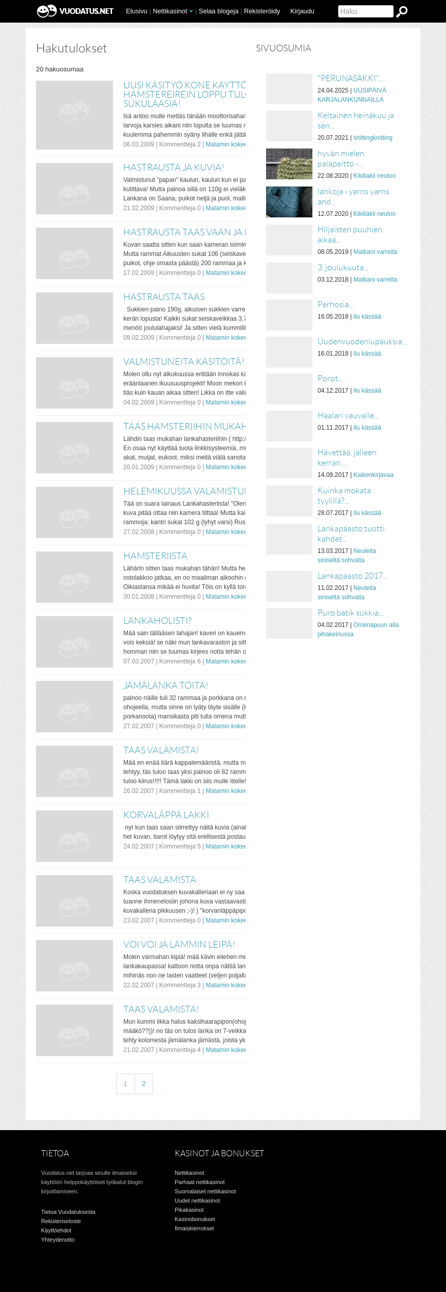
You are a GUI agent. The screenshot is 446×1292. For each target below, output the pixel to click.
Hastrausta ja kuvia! (174, 167)
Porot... (330, 378)
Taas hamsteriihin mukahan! (194, 426)
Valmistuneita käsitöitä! (184, 362)
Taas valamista (159, 880)
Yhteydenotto (58, 1239)
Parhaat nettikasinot (200, 1182)
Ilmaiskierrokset (194, 1228)
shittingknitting (373, 137)
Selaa (219, 11)
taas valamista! (161, 1009)
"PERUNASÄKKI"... (350, 78)
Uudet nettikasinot (197, 1200)
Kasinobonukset (195, 1219)
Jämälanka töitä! (166, 685)
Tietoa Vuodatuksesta (68, 1212)
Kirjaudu (302, 11)
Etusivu (136, 11)
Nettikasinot (170, 11)
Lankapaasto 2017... (352, 575)
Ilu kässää (367, 316)
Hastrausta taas (164, 297)
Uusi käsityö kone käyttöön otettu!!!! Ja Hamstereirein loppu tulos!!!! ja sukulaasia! (223, 94)
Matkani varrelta (375, 251)
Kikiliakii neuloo (375, 175)
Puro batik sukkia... (350, 612)
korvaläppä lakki (166, 815)
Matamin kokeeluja (231, 144)
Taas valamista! (161, 750)
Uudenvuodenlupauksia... (362, 341)
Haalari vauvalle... (348, 415)
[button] (191, 11)
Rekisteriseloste (61, 1221)
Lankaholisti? (157, 621)
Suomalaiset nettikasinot (205, 1191)
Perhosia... (336, 304)
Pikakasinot (189, 1210)
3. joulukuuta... (343, 267)
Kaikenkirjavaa (374, 474)
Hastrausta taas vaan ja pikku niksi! (211, 232)
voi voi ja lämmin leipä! (179, 944)
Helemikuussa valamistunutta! (200, 491)
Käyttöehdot (56, 1230)
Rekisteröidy (262, 11)
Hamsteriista (155, 556)
